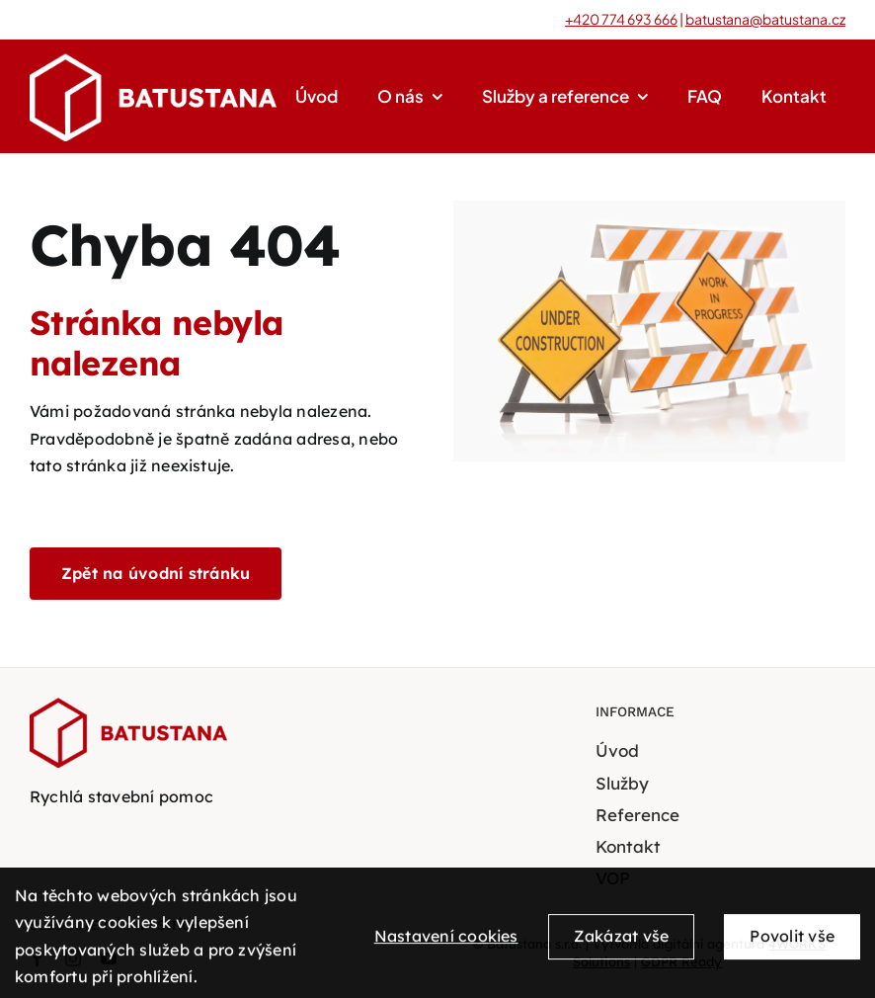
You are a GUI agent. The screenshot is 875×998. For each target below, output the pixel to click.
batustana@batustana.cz (765, 19)
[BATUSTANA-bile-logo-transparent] (153, 61)
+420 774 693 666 (621, 19)
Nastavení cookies (446, 943)
